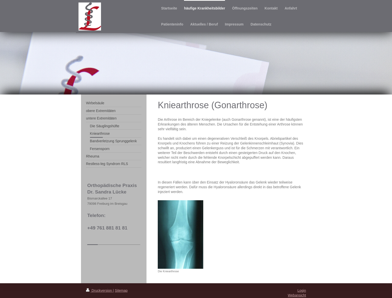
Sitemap (121, 290)
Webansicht (297, 295)
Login (302, 290)
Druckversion (99, 290)
